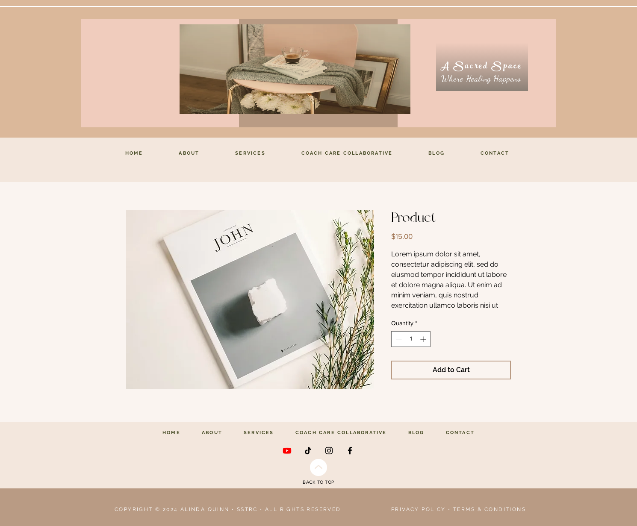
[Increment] (424, 339)
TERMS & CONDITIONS (489, 509)
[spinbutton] (411, 339)
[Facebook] (350, 450)
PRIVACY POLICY (418, 509)
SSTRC (247, 509)
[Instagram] (329, 450)
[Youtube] (287, 450)
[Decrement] (397, 339)
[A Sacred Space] (482, 67)
